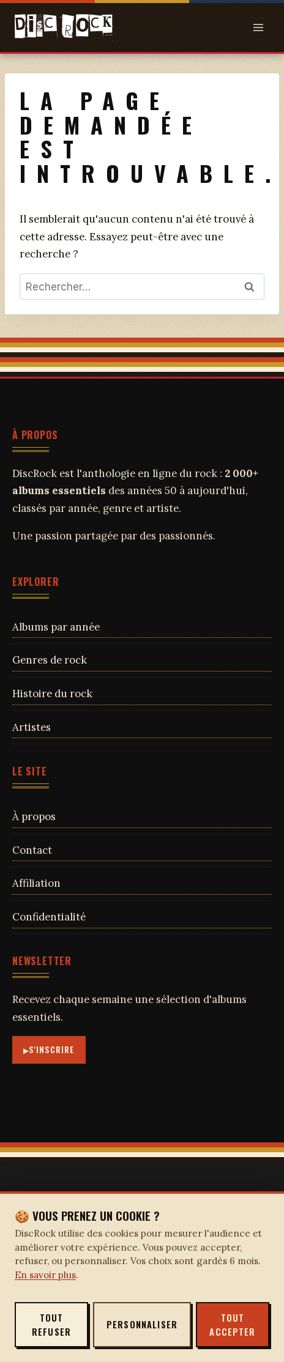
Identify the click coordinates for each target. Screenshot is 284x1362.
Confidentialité (49, 916)
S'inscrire (52, 1049)
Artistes (31, 727)
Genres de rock (49, 660)
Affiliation (36, 883)
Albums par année (56, 627)
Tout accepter (232, 1324)
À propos (34, 816)
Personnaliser (141, 1324)
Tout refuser (51, 1324)
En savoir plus (45, 1275)
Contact (32, 850)
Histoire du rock (52, 693)
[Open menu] (258, 27)
